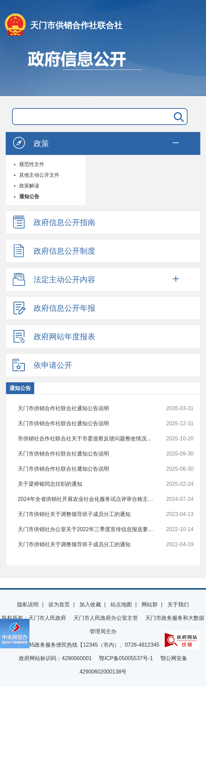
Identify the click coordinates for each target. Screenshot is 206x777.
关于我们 (178, 604)
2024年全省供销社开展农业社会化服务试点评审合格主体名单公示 (89, 499)
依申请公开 (42, 365)
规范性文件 (31, 164)
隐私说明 (28, 604)
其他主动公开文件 (39, 175)
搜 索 (177, 116)
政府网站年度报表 (53, 336)
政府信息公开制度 (53, 250)
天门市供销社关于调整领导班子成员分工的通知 (89, 514)
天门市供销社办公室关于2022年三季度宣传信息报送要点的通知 (89, 529)
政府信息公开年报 (53, 307)
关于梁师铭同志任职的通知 (89, 484)
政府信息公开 (103, 69)
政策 (30, 143)
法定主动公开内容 (53, 279)
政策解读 (29, 185)
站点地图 (121, 604)
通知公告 (29, 196)
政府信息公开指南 (53, 222)
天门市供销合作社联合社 (76, 25)
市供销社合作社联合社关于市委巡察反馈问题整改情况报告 (89, 439)
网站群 (150, 604)
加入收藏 (90, 604)
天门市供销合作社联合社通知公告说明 (89, 408)
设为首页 (59, 604)
